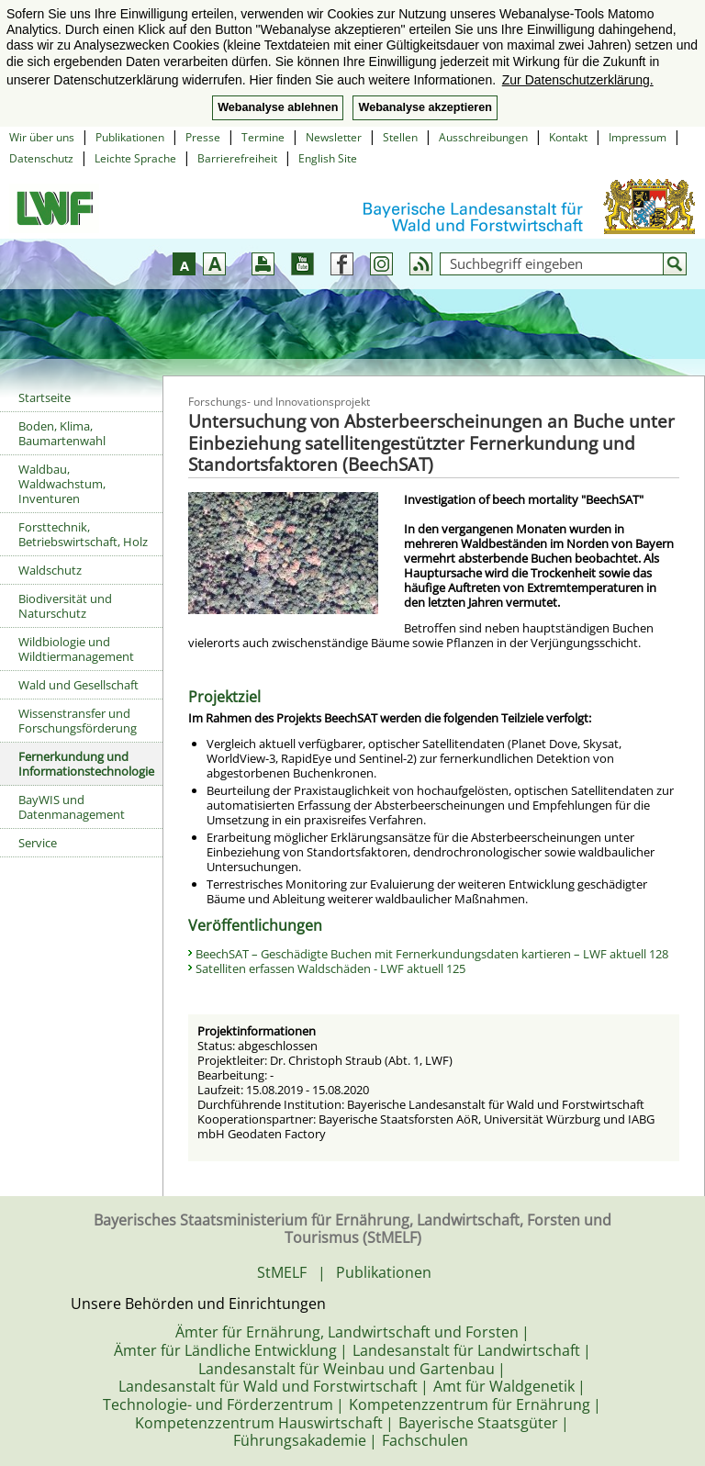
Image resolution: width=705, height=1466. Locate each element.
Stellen (400, 137)
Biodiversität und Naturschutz (65, 605)
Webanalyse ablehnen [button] (278, 107)
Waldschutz (50, 570)
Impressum (637, 137)
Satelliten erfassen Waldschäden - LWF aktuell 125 (330, 968)
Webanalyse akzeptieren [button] (424, 107)
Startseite (44, 397)
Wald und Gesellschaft (78, 685)
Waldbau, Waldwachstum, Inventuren (62, 484)
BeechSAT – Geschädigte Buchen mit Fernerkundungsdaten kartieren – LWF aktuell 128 (432, 954)
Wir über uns (41, 137)
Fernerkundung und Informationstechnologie (86, 763)
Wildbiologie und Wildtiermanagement (76, 649)
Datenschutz (41, 158)
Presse (202, 137)
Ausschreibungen (483, 137)
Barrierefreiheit (237, 158)
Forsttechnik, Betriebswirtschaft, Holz (83, 534)
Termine (263, 137)
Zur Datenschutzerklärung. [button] (578, 80)
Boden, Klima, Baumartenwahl (62, 433)
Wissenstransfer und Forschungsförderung (77, 720)
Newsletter (334, 137)
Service (37, 842)
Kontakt (568, 137)
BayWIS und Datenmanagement (71, 807)
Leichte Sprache (135, 158)
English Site (327, 158)
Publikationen (129, 137)
